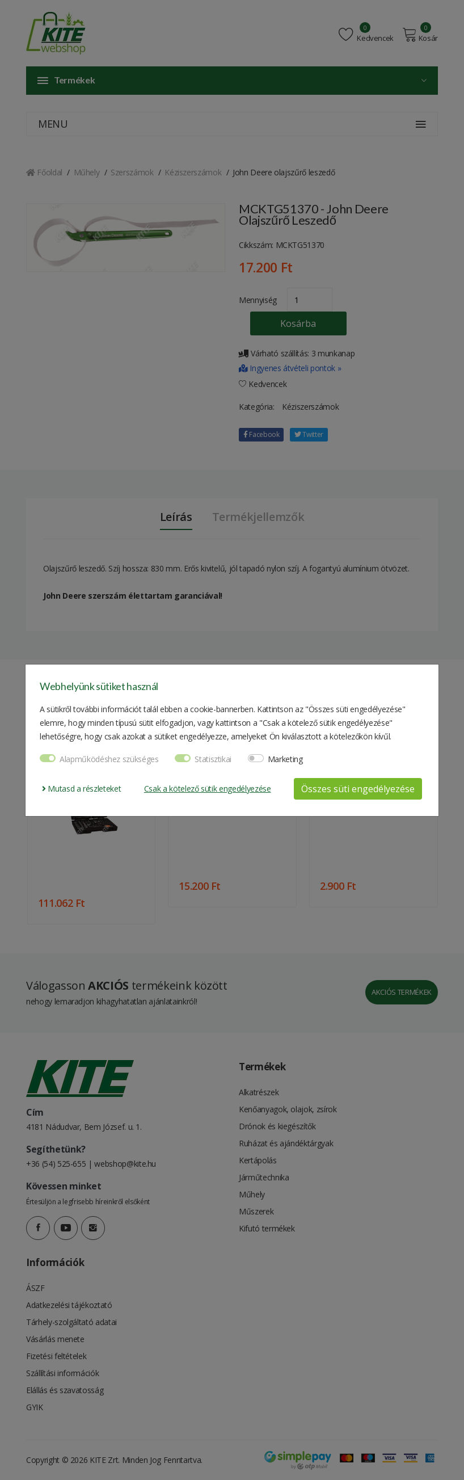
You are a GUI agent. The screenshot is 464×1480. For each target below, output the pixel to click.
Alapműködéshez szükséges (109, 759)
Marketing (285, 759)
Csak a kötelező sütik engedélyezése (207, 788)
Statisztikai (213, 759)
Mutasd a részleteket (81, 788)
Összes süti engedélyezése (358, 789)
